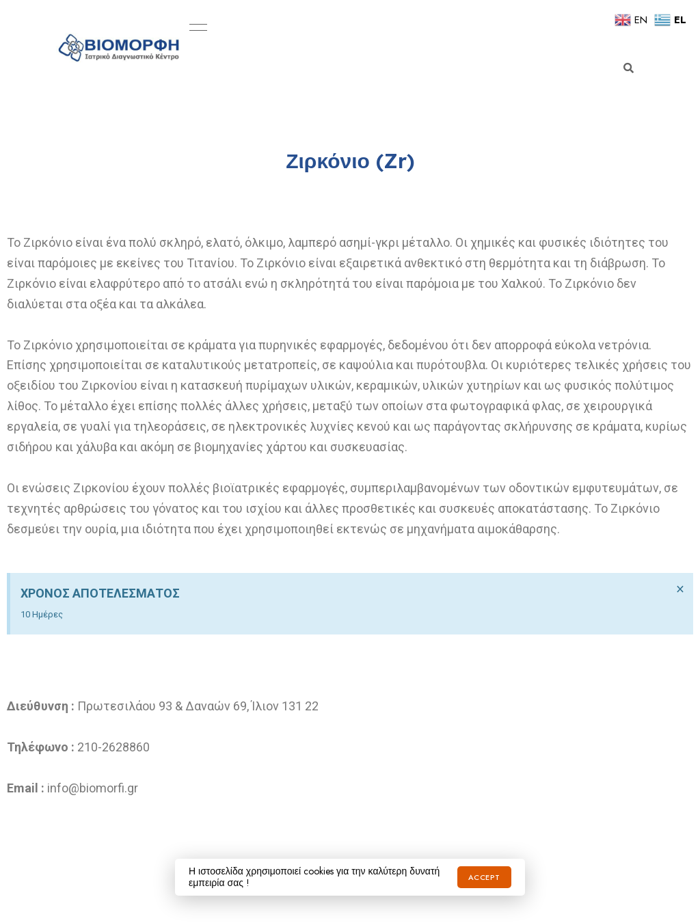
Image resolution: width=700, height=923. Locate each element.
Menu (194, 27)
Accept (484, 877)
